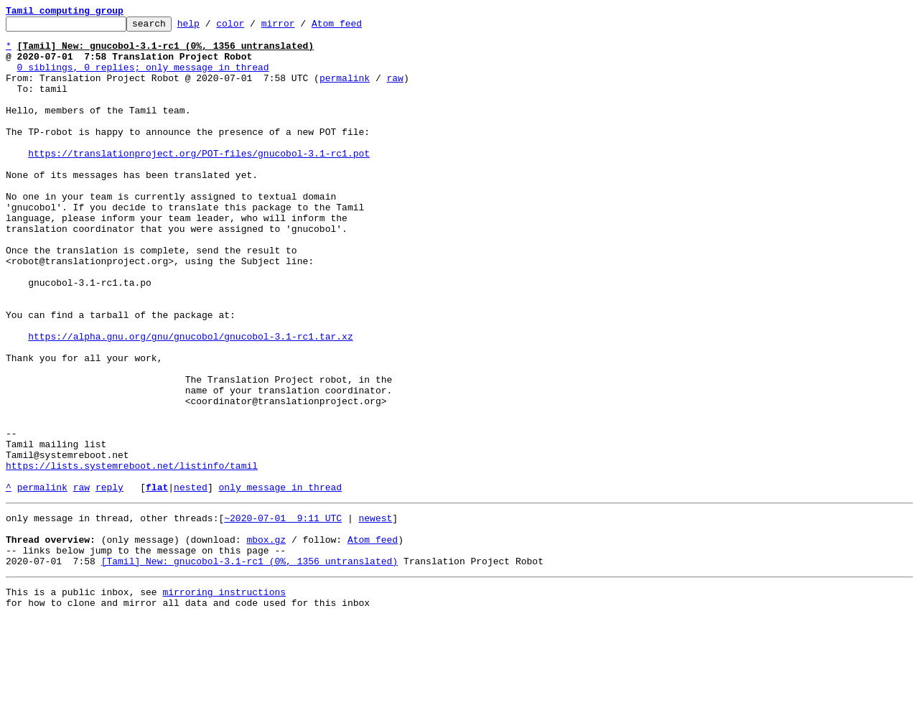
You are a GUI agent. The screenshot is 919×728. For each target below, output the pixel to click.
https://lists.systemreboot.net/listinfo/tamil (132, 555)
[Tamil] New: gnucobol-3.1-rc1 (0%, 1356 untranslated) (249, 666)
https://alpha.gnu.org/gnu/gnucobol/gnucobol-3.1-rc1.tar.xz (190, 400)
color (252, 27)
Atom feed (359, 27)
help (211, 27)
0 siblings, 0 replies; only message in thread (143, 77)
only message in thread (280, 581)
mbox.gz (266, 640)
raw (394, 90)
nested (190, 581)
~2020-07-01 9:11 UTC (283, 614)
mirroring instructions (224, 699)
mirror (300, 27)
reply (109, 581)
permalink (344, 90)
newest (375, 614)
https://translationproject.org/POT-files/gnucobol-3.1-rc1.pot (199, 180)
